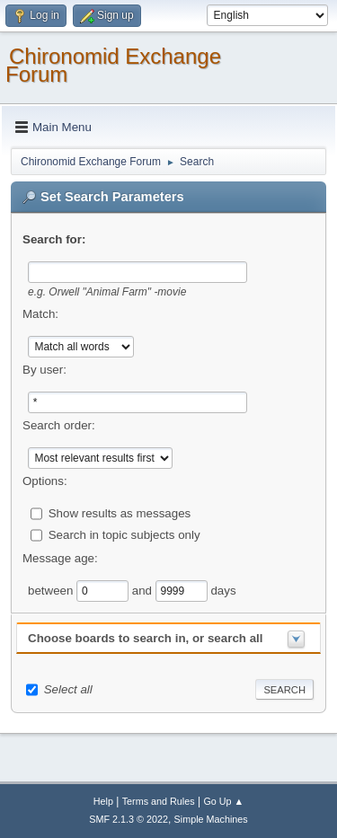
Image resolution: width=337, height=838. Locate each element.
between (52, 589)
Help (103, 801)
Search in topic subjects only (124, 534)
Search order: (58, 425)
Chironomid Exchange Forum (113, 65)
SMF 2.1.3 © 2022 (128, 819)
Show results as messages (120, 512)
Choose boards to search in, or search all (145, 638)
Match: (40, 314)
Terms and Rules (158, 801)
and (143, 589)
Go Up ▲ (223, 801)
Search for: (53, 239)
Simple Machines (211, 819)
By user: (44, 369)
